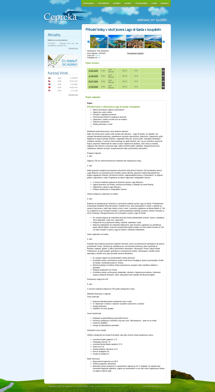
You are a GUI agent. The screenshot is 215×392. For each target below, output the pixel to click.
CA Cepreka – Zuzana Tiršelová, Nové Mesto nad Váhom (66, 16)
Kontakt (165, 3)
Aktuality (54, 34)
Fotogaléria (141, 3)
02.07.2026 (93, 81)
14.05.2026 (93, 71)
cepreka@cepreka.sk (102, 386)
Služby (128, 3)
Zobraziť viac (73, 48)
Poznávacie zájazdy (135, 53)
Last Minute (103, 3)
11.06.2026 (93, 76)
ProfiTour (163, 386)
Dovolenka (88, 3)
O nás (154, 3)
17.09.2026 (93, 87)
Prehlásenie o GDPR (118, 386)
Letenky (117, 3)
